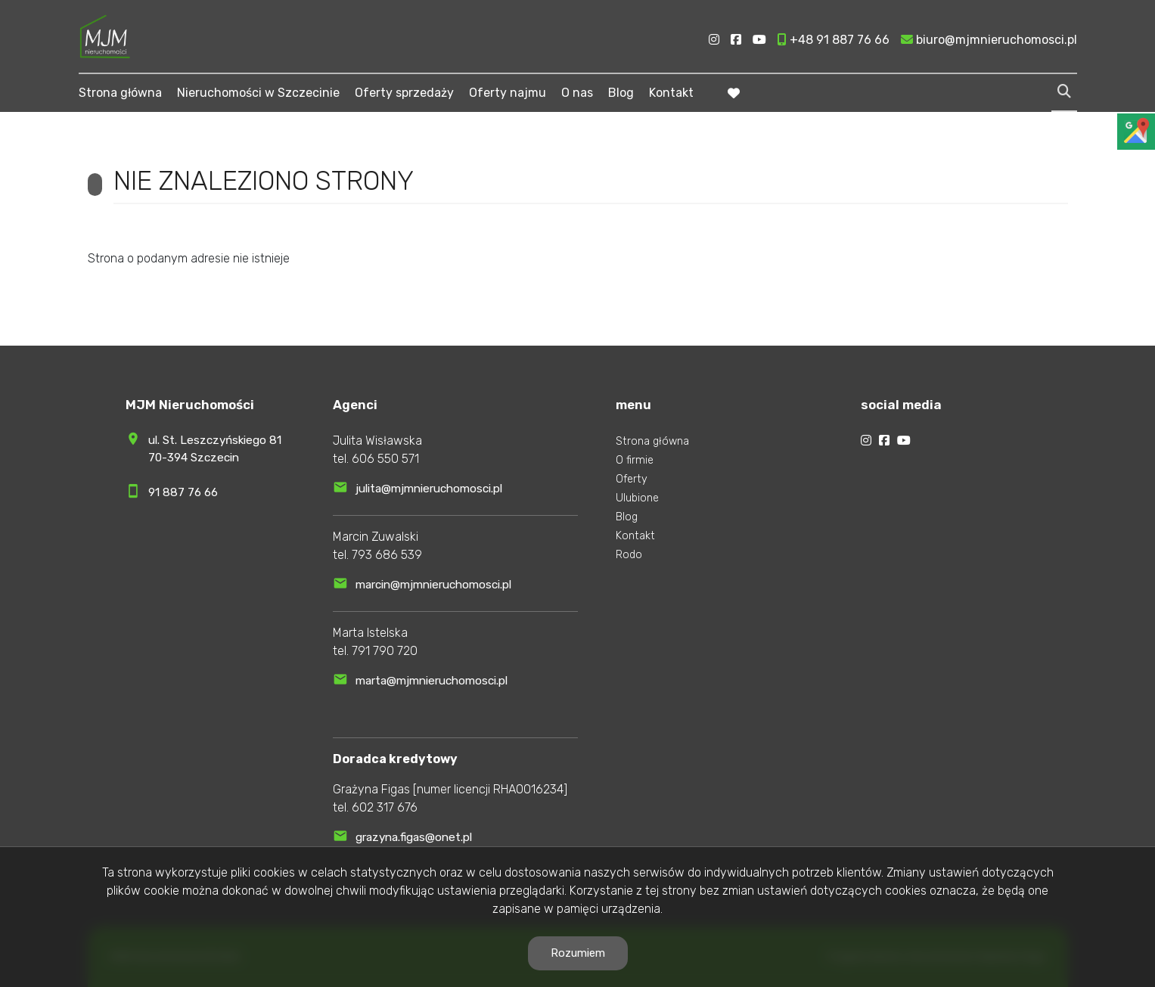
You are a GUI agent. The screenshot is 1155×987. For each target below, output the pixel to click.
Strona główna (120, 92)
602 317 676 (385, 807)
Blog (621, 92)
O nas (577, 92)
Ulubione (637, 498)
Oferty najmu (507, 92)
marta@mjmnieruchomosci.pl (432, 680)
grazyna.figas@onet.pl (414, 837)
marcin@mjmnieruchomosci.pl (433, 584)
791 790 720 (385, 651)
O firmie (635, 460)
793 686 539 (387, 555)
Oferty (631, 479)
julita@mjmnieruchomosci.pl (429, 488)
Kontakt (671, 92)
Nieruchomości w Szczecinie (258, 92)
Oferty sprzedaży (404, 92)
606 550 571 (385, 459)
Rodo (629, 554)
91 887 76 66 (183, 492)
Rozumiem (578, 953)
